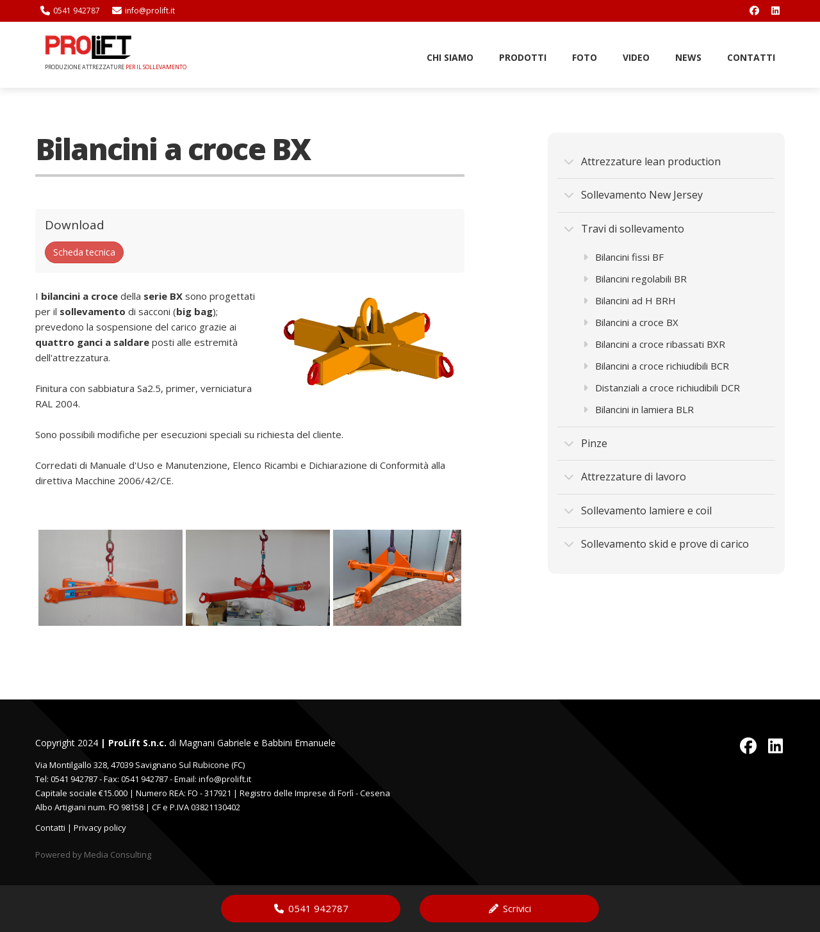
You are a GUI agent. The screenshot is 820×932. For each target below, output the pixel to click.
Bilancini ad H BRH (629, 300)
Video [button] (636, 57)
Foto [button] (584, 57)
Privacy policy (100, 827)
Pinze (585, 443)
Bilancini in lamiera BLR (638, 409)
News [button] (688, 57)
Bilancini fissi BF (623, 256)
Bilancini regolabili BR (635, 278)
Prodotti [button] (522, 57)
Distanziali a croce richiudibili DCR (661, 387)
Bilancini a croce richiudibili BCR (656, 365)
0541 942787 (70, 10)
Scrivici (509, 908)
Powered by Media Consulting (93, 854)
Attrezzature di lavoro (625, 477)
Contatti (50, 827)
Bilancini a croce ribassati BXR (654, 344)
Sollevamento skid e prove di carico (656, 544)
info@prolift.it (143, 10)
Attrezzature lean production (642, 161)
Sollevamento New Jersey (633, 195)
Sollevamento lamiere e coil (638, 510)
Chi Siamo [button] (450, 57)
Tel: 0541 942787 (66, 779)
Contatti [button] (751, 57)
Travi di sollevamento (624, 229)
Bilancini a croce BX (630, 322)
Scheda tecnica (84, 252)
